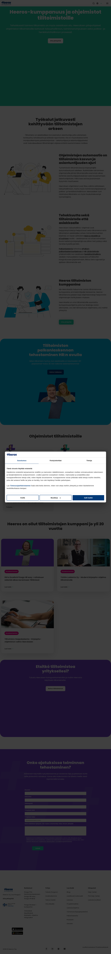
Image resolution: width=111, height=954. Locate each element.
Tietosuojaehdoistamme (20, 486)
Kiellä (22, 498)
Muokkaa (56, 498)
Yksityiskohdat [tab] (55, 460)
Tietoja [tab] (89, 460)
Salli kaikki (88, 498)
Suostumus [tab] (22, 460)
